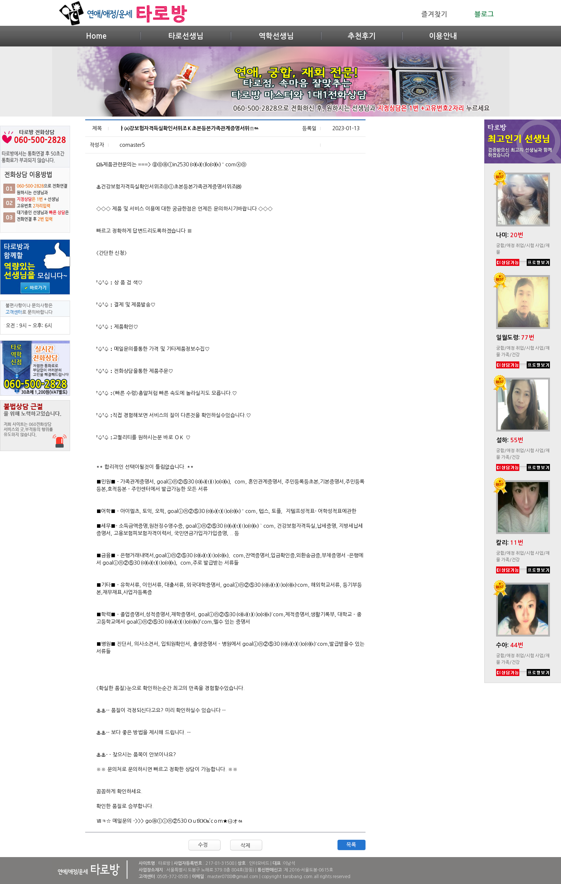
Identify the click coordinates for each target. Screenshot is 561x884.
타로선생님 (185, 36)
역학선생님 (276, 36)
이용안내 (443, 36)
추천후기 (362, 36)
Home (96, 36)
